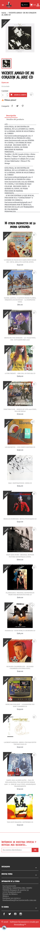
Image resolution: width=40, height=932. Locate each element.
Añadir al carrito (18, 95)
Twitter (11, 914)
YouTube (17, 914)
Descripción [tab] (11, 116)
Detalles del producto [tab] (15, 119)
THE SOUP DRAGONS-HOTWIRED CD (20, 822)
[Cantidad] (4, 95)
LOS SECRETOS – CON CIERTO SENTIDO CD (20, 447)
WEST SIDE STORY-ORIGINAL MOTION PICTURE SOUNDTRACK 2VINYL (20, 556)
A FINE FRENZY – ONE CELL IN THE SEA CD (20, 373)
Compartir (12, 106)
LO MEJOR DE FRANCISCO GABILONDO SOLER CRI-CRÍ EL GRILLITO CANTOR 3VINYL (20, 261)
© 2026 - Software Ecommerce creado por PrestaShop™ (20, 923)
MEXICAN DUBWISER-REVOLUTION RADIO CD (20, 519)
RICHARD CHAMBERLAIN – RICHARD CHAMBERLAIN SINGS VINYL (20, 667)
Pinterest (23, 106)
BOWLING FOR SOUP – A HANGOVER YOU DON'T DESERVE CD (20, 705)
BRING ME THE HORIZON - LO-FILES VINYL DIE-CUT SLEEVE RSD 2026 (20, 339)
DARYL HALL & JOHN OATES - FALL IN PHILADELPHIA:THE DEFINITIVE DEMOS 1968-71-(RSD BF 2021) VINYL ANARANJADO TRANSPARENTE (20, 783)
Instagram (23, 914)
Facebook (6, 914)
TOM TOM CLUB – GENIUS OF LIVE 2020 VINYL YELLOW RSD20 (20, 410)
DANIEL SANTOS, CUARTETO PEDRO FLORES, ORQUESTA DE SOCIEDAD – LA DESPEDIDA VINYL (20, 300)
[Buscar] (25, 4)
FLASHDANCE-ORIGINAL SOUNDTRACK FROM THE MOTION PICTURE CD (20, 594)
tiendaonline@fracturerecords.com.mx (19, 900)
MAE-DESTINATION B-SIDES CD (20, 483)
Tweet (17, 106)
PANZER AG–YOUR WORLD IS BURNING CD (20, 631)
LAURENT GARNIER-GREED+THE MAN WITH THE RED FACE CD (20, 743)
